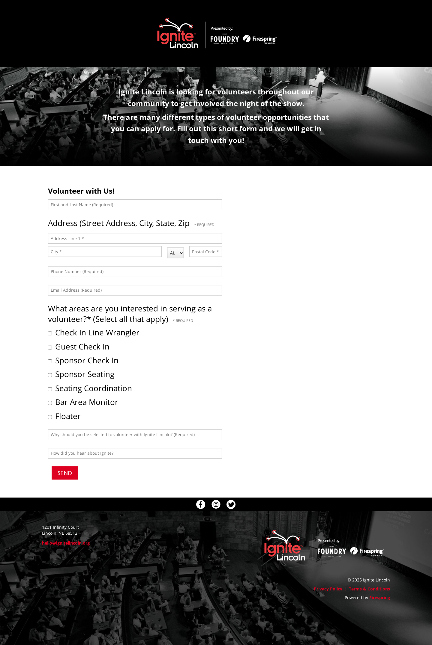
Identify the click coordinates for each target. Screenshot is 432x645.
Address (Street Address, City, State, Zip (120, 223)
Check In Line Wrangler (94, 332)
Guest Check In (79, 346)
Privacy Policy (328, 589)
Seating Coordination (90, 388)
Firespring (379, 597)
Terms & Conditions (369, 589)
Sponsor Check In (83, 360)
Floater (64, 416)
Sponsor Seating (81, 374)
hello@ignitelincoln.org (66, 543)
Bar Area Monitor (83, 402)
